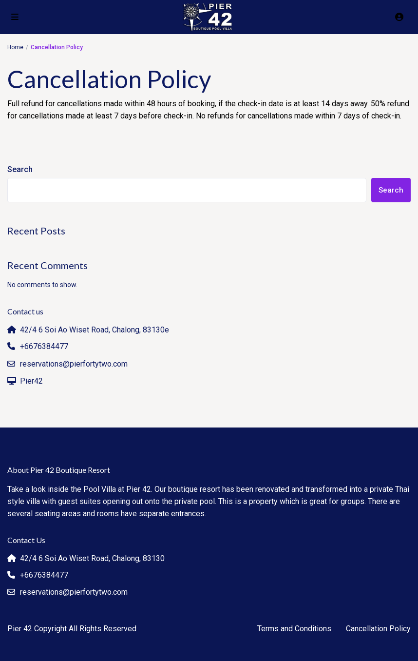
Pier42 (31, 381)
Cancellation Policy (378, 628)
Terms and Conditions (294, 628)
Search (20, 169)
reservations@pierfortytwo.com (74, 364)
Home (15, 47)
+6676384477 (44, 346)
